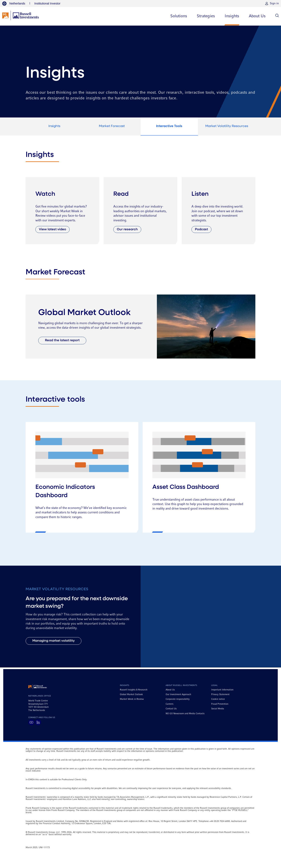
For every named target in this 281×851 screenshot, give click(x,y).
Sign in (274, 3)
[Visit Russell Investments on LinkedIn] (38, 722)
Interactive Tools (169, 126)
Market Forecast (112, 126)
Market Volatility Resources (226, 126)
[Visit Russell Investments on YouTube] (31, 722)
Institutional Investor (47, 3)
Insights (54, 126)
